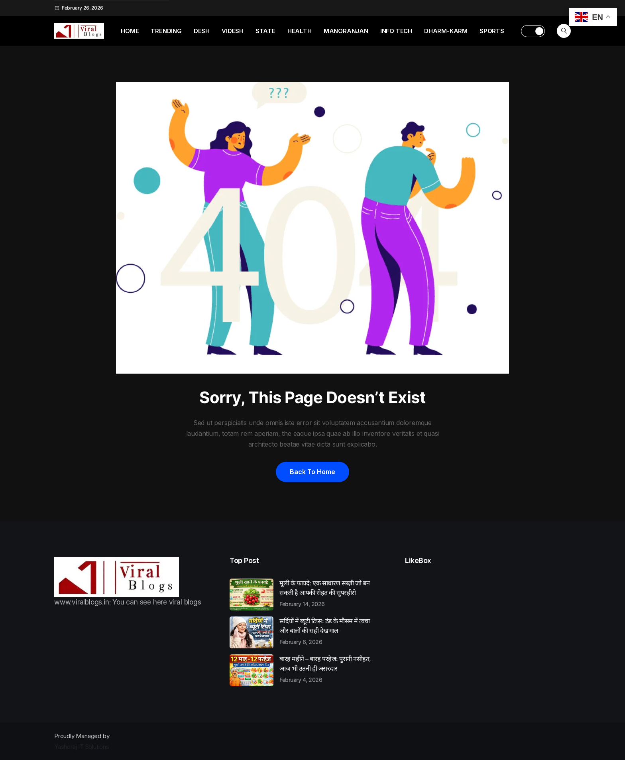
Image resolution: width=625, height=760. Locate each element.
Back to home (312, 472)
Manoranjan (346, 31)
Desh (202, 31)
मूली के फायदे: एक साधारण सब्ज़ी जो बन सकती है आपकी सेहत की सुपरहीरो (329, 593)
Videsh (233, 31)
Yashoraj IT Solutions (81, 746)
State (265, 31)
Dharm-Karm (446, 31)
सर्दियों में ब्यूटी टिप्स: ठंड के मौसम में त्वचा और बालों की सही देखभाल (329, 631)
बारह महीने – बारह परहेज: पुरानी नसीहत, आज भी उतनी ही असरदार (329, 669)
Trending (166, 31)
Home (130, 31)
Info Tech (396, 31)
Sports (492, 31)
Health (299, 31)
